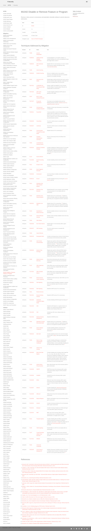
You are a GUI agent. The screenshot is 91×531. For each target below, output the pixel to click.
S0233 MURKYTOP (7, 514)
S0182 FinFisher (7, 418)
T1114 (30, 156)
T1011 (30, 183)
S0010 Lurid (6, 86)
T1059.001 (31, 112)
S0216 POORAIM (7, 481)
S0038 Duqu (6, 140)
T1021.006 (31, 316)
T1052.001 (31, 203)
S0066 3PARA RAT (7, 195)
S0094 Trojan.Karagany (8, 249)
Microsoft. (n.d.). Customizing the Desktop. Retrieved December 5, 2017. (37, 477)
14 (62, 130)
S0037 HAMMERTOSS (8, 138)
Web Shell (38, 333)
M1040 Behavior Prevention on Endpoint (10, 25)
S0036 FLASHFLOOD (8, 136)
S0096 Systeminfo (7, 253)
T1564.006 (31, 223)
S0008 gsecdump (7, 82)
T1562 (30, 233)
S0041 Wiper (6, 146)
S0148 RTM (6, 352)
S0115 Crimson (6, 289)
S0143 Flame (6, 343)
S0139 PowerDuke (7, 335)
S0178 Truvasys (6, 410)
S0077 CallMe (6, 216)
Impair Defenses (39, 233)
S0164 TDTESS (6, 383)
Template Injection (40, 418)
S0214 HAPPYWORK (8, 477)
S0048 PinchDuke (7, 160)
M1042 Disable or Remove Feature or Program (9, 31)
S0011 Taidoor (6, 88)
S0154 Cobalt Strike (7, 364)
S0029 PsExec (6, 123)
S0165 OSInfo (6, 385)
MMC (37, 412)
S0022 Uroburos (7, 109)
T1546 (30, 169)
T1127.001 (31, 438)
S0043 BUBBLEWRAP (8, 150)
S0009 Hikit (5, 84)
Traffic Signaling (39, 427)
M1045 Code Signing (8, 39)
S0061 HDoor (6, 185)
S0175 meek (6, 404)
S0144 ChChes (6, 345)
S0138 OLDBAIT (7, 333)
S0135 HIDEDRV (7, 327)
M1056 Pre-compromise (8, 61)
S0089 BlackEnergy (7, 239)
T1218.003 (31, 369)
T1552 (30, 444)
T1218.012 (31, 403)
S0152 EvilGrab (6, 360)
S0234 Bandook (6, 516)
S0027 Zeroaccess (7, 119)
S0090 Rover (6, 241)
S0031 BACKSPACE (7, 126)
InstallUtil (38, 375)
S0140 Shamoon (7, 337)
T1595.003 (31, 73)
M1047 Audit (6, 43)
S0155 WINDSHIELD (8, 366)
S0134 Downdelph (7, 326)
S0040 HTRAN (6, 144)
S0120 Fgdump (6, 299)
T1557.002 (31, 91)
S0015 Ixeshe (6, 96)
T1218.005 (31, 380)
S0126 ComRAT (6, 310)
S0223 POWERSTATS (8, 495)
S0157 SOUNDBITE (7, 370)
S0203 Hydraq (6, 458)
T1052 (30, 195)
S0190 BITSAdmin (7, 433)
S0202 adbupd (6, 456)
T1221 (30, 418)
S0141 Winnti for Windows (9, 339)
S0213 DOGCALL (7, 475)
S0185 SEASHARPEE (8, 423)
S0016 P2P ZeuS (7, 98)
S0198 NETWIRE (7, 448)
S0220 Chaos (6, 489)
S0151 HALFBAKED (7, 358)
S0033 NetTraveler (7, 130)
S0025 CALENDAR (7, 115)
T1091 (30, 321)
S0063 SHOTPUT (7, 189)
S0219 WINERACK (7, 487)
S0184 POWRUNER (7, 422)
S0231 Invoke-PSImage (8, 510)
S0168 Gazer (6, 391)
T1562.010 (31, 236)
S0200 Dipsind (6, 452)
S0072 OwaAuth (7, 206)
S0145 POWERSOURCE (8, 347)
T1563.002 (31, 288)
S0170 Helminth (6, 395)
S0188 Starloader (7, 429)
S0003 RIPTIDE (6, 71)
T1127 (30, 432)
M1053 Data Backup (7, 55)
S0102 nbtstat (6, 264)
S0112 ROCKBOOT (7, 283)
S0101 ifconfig (6, 262)
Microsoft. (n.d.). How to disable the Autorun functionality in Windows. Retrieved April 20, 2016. (41, 500)
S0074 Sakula (6, 210)
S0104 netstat (6, 268)
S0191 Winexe (6, 435)
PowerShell (38, 112)
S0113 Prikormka (7, 285)
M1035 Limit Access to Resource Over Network (10, 13)
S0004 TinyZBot (6, 73)
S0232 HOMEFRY (7, 512)
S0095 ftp (5, 251)
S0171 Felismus (6, 397)
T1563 (30, 277)
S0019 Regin (6, 103)
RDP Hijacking (39, 288)
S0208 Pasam (6, 468)
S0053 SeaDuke (7, 170)
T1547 (30, 96)
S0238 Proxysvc (6, 523)
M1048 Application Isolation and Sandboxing (10, 45)
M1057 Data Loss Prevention (9, 63)
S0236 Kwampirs (7, 520)
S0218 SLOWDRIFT (7, 485)
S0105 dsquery (6, 270)
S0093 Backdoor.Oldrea (8, 247)
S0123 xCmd (6, 304)
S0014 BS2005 (6, 94)
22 (67, 299)
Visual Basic (38, 121)
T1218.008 (31, 393)
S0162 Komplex (6, 379)
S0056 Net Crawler (7, 176)
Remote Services (39, 291)
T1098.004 (31, 63)
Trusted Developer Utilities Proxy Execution (40, 434)
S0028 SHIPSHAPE (7, 121)
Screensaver (39, 174)
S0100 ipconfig (6, 260)
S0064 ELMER (6, 191)
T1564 (30, 220)
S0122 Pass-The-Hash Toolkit (9, 302)
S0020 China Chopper (8, 105)
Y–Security (15, 5)
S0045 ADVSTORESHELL (9, 153)
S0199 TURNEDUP (7, 450)
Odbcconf (38, 393)
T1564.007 (31, 228)
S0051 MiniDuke (7, 166)
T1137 (30, 265)
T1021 (30, 291)
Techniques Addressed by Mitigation (78, 14)
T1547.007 (31, 101)
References (75, 16)
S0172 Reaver (6, 399)
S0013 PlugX (6, 92)
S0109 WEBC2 (6, 278)
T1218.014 (31, 412)
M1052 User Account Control (9, 53)
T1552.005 (31, 449)
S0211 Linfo (6, 472)
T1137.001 (31, 271)
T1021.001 (31, 295)
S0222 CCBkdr (6, 493)
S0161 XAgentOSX (7, 377)
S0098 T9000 (6, 256)
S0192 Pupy (6, 437)
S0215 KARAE (6, 479)
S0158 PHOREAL (7, 372)
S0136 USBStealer (7, 329)
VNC (37, 312)
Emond (37, 178)
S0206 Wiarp (6, 464)
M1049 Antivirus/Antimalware (9, 48)
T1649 (30, 340)
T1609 (30, 136)
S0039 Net (5, 142)
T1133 (30, 215)
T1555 (30, 142)
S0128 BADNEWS (7, 314)
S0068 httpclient (6, 199)
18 (65, 159)
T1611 (30, 164)
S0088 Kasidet (6, 237)
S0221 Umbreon (7, 491)
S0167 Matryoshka (7, 389)
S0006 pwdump (6, 78)
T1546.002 (31, 174)
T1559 (30, 241)
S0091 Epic (5, 243)
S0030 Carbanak (7, 125)
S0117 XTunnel (6, 293)
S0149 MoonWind (7, 354)
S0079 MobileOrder (7, 220)
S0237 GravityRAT (7, 521)
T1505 (30, 327)
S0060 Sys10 (6, 183)
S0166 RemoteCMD (7, 387)
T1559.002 (31, 250)
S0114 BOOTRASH (7, 287)
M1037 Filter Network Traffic (9, 17)
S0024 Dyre (6, 113)
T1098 (30, 53)
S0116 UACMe (6, 291)
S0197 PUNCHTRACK (8, 447)
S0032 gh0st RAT (7, 128)
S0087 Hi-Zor (6, 235)
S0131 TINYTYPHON (8, 320)
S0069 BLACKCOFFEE (8, 201)
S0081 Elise (6, 224)
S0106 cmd (5, 272)
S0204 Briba (6, 460)
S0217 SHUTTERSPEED (9, 483)
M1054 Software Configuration (10, 57)
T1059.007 (31, 125)
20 (64, 344)
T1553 (30, 347)
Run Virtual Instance (40, 223)
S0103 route (6, 266)
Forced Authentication (56, 423)
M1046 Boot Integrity (7, 41)
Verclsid (38, 403)
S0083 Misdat (6, 228)
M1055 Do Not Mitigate (8, 59)
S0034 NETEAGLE (7, 132)
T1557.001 (31, 85)
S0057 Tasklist (6, 178)
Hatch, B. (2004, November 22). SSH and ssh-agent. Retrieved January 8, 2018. (38, 497)
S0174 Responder (7, 402)
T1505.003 (31, 333)
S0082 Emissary (7, 226)
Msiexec (38, 387)
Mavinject (38, 407)
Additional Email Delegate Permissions (39, 59)
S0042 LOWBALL (7, 148)
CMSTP (38, 369)
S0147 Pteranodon (7, 351)
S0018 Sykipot (6, 102)
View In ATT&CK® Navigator (37, 38)
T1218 (30, 364)
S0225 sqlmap (6, 498)
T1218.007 (31, 387)
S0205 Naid (5, 462)
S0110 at (5, 279)
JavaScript (38, 125)
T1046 (30, 259)
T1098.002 (31, 57)
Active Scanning (39, 70)
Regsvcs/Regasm (40, 398)
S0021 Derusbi (6, 107)
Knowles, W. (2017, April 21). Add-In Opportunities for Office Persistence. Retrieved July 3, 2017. (41, 521)
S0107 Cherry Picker (7, 274)
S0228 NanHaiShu (7, 504)
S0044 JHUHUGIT (7, 151)
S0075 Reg (5, 212)
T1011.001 (31, 189)
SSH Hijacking (39, 282)
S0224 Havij (6, 496)
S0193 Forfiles (6, 439)
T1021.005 (31, 312)
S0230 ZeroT (6, 508)
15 (47, 207)
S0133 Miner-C (6, 324)
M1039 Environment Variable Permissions (9, 22)
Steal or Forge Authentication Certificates (39, 342)
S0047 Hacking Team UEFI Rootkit (9, 158)
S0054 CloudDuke (7, 172)
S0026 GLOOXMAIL (7, 117)
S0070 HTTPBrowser (8, 203)
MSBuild (38, 438)
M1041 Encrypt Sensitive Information (8, 28)
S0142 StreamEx (7, 341)
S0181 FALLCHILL (7, 416)
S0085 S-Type (6, 231)
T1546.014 (31, 178)
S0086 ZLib (5, 233)
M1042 (32, 25)
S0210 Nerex (6, 470)
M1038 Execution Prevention (9, 19)
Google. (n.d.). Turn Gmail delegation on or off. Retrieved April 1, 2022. (36, 495)
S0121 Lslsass (6, 301)
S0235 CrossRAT (7, 518)
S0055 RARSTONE (7, 174)
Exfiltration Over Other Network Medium (39, 185)
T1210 (30, 211)
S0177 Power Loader (8, 408)
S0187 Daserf (6, 427)
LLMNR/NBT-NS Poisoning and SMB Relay (40, 87)
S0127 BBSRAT (6, 312)
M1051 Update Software (8, 52)
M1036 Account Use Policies (9, 15)
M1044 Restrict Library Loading (10, 37)
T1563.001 (31, 282)
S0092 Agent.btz (7, 245)
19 (52, 229)
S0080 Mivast (6, 222)
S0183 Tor (5, 420)
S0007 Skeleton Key (7, 80)
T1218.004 (31, 375)
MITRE (9, 5)
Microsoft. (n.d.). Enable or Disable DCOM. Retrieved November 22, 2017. (37, 523)
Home (4, 5)
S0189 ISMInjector (7, 431)
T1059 (30, 107)
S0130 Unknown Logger (8, 318)
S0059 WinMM (6, 182)
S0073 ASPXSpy (7, 208)
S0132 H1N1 (6, 322)
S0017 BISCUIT (6, 100)
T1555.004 (31, 147)
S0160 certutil (6, 376)
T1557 (30, 79)
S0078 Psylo (6, 218)
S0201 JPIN (6, 454)
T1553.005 (31, 352)
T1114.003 (31, 159)
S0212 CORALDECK (8, 473)
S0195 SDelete (6, 443)
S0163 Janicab (6, 381)
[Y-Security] (4, 1)
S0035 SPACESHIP (7, 134)
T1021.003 (31, 299)
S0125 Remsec (6, 308)
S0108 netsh (6, 276)
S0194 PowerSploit (7, 441)
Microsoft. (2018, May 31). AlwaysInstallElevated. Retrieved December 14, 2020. (38, 489)
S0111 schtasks (6, 281)
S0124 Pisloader (7, 306)
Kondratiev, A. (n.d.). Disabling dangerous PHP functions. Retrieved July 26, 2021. (38, 506)
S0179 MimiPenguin (7, 412)
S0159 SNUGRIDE (7, 374)
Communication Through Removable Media (40, 132)
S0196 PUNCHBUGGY (8, 445)
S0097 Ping (5, 255)
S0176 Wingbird (6, 406)
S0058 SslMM (6, 180)
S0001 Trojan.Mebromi (8, 68)
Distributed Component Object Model (40, 301)
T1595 (30, 70)
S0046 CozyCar (6, 155)
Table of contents (77, 11)
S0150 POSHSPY (7, 356)
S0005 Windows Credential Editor (9, 76)
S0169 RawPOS (7, 393)
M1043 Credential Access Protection (9, 34)
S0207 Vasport (6, 466)
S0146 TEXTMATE (7, 349)
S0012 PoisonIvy (7, 90)
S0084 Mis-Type (6, 230)
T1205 (30, 427)
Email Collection (39, 156)
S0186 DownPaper (7, 425)
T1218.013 (31, 407)
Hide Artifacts (39, 220)
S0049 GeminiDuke (7, 162)
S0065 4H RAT (6, 193)
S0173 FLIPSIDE (7, 400)
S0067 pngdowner (7, 197)
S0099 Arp (5, 258)
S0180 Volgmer (6, 414)
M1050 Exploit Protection (8, 50)
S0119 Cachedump (7, 297)
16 (52, 330)
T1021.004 (31, 305)
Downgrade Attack (40, 236)
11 (58, 60)
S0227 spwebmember (8, 502)
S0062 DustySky (7, 187)
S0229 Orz (5, 506)
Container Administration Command (39, 138)
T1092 (30, 130)
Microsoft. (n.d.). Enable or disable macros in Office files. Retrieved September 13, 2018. (40, 498)
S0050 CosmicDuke (7, 164)
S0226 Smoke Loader (8, 500)
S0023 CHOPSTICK (7, 111)
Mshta (37, 380)
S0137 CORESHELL (7, 331)
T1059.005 (31, 121)
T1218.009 (31, 398)
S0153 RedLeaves (7, 362)
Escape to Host (39, 164)
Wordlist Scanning (40, 73)
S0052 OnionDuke (7, 168)
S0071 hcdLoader (7, 205)
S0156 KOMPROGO (7, 368)
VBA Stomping (39, 228)
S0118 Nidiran (6, 295)
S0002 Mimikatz (6, 69)
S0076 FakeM (6, 214)
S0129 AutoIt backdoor (8, 316)
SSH (37, 305)
